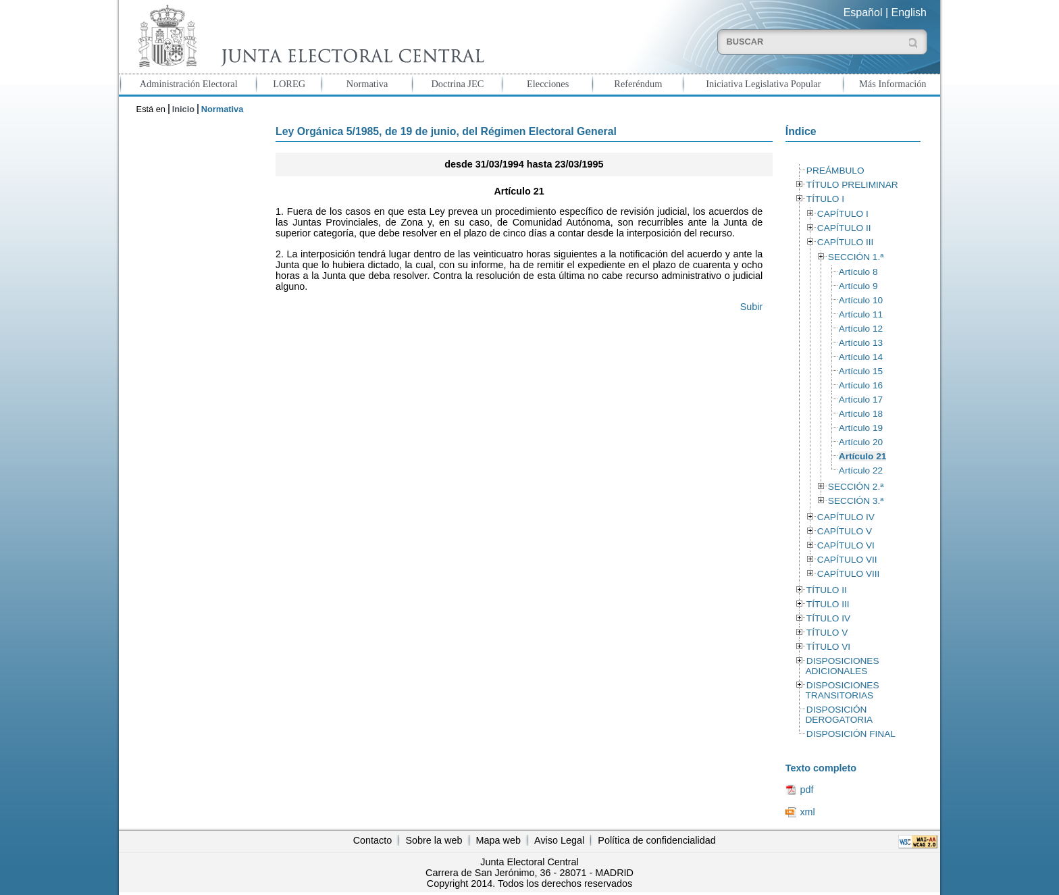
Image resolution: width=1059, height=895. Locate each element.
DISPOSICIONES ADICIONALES (842, 666)
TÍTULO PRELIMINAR (852, 185)
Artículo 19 (861, 428)
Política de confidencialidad (656, 840)
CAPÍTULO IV (846, 517)
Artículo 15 (861, 371)
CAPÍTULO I (843, 214)
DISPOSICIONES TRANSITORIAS (842, 690)
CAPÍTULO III (845, 242)
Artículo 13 (861, 343)
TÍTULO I (825, 199)
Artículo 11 (861, 314)
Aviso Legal (559, 840)
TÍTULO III (828, 604)
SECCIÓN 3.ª (855, 501)
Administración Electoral (189, 83)
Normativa (367, 83)
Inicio (183, 109)
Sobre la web (433, 840)
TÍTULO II (826, 590)
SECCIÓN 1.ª (855, 257)
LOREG (289, 83)
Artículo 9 (858, 286)
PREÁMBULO (835, 170)
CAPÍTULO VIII (848, 574)
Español (863, 12)
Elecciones (548, 83)
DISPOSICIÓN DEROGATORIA (839, 715)
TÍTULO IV (828, 618)
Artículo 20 (861, 442)
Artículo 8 (858, 272)
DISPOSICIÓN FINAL (851, 734)
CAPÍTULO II (844, 228)
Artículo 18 (861, 414)
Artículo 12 (861, 329)
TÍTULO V (827, 633)
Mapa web (498, 840)
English (909, 12)
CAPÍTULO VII (847, 560)
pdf (806, 789)
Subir (751, 306)
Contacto (372, 840)
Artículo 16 (861, 385)
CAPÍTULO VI (846, 545)
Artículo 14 (861, 357)
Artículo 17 (861, 399)
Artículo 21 (863, 456)
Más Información (893, 83)
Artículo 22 (861, 470)
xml (807, 812)
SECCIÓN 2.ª (855, 487)
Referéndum (638, 83)
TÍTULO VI (828, 647)
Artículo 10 (861, 300)
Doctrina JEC (457, 83)
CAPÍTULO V (844, 531)
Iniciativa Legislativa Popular (763, 83)
